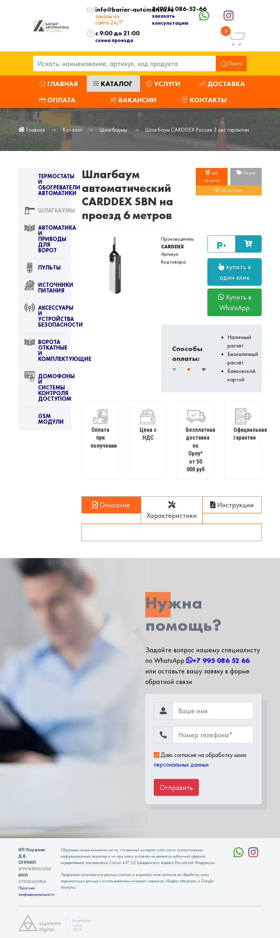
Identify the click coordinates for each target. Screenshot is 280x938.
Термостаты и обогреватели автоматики (45, 186)
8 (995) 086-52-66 (164, 9)
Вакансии (133, 99)
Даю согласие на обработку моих (200, 759)
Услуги (163, 83)
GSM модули (44, 420)
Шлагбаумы (113, 129)
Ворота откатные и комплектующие (45, 352)
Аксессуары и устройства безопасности (45, 317)
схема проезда (114, 40)
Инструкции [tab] (232, 504)
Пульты (42, 269)
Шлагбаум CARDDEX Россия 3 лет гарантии (197, 129)
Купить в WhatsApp (234, 302)
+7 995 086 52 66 (218, 660)
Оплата (57, 99)
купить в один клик (234, 272)
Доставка (222, 83)
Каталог (112, 83)
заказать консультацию (170, 19)
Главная (58, 83)
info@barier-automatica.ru (114, 9)
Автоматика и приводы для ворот (45, 240)
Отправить (176, 787)
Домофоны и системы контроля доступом (45, 389)
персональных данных (181, 764)
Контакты (204, 99)
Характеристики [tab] (172, 510)
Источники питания (45, 289)
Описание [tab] (111, 504)
